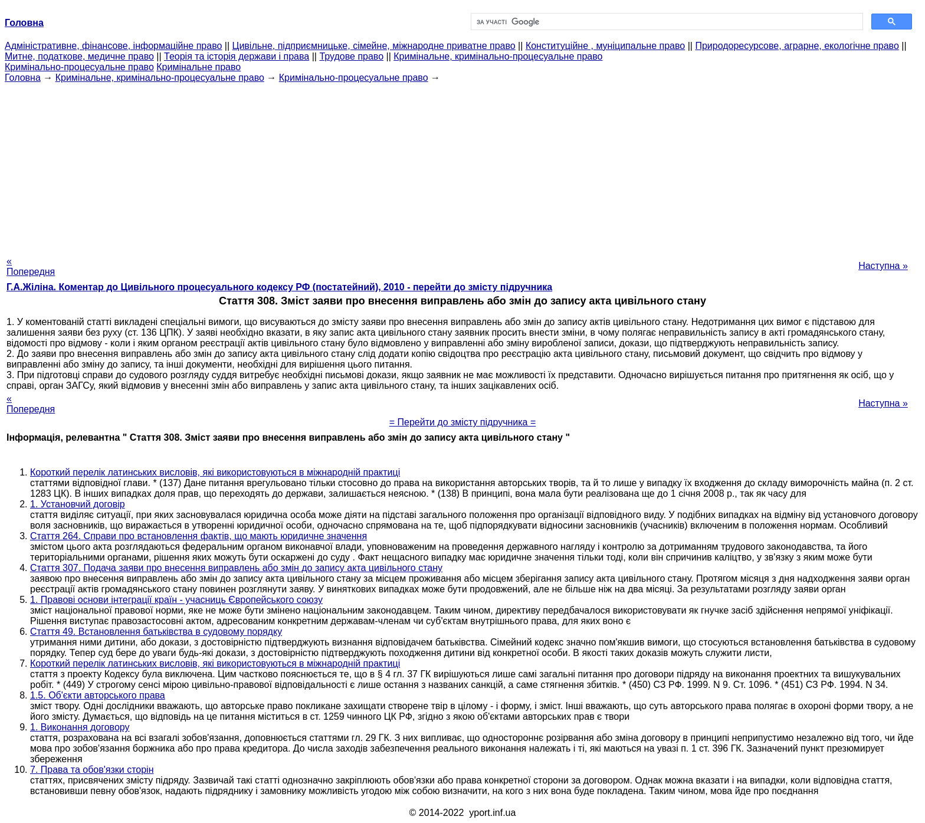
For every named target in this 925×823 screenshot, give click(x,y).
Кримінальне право (198, 67)
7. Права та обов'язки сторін (91, 770)
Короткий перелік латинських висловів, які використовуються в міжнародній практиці (215, 472)
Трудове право (351, 56)
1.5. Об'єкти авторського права (97, 695)
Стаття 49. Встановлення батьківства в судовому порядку (156, 632)
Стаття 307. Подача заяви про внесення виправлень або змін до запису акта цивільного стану (236, 568)
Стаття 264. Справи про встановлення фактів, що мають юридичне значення (198, 536)
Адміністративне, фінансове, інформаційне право (113, 46)
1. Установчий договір (77, 504)
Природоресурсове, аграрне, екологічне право (796, 46)
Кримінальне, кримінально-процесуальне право (497, 56)
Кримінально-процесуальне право (79, 67)
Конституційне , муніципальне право (605, 46)
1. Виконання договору (80, 727)
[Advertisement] (462, 165)
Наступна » (883, 266)
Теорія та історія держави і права (236, 56)
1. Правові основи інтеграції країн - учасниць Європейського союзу (176, 600)
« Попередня (30, 266)
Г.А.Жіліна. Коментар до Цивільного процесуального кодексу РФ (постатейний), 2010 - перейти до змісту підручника (279, 287)
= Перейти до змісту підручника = (462, 422)
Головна (23, 78)
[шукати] (666, 22)
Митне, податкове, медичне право (79, 56)
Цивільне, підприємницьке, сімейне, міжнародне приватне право (374, 46)
